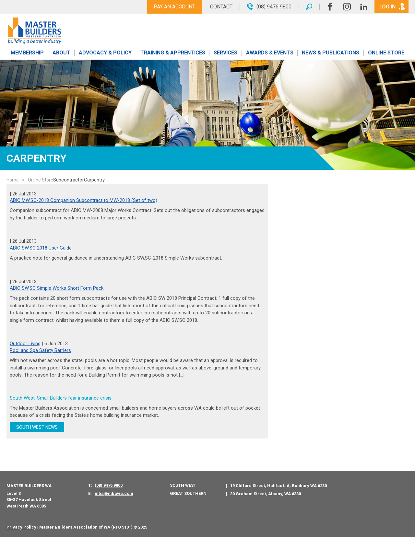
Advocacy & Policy (105, 53)
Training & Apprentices (172, 53)
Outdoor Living (25, 343)
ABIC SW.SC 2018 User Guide (41, 248)
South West (183, 485)
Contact (221, 7)
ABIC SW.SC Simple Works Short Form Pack (56, 288)
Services (225, 53)
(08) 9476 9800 (109, 485)
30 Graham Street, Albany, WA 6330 (265, 493)
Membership (27, 53)
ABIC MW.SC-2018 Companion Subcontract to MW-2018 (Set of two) (83, 200)
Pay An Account (174, 7)
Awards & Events (269, 53)
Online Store (386, 53)
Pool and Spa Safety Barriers (40, 350)
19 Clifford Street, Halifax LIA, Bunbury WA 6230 (278, 485)
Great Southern (188, 493)
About (61, 53)
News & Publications (330, 53)
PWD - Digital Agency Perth (177, 527)
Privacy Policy (21, 527)
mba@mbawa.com (114, 493)
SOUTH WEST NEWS (37, 427)
